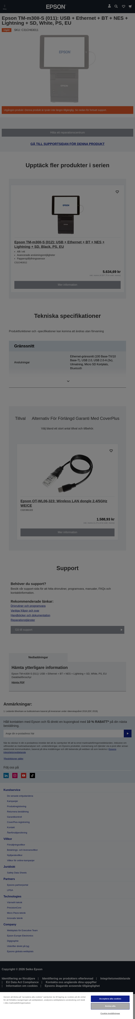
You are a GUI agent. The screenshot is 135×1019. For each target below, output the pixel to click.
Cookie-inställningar (110, 1013)
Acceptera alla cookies (110, 999)
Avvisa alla (110, 1006)
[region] (66, 1005)
